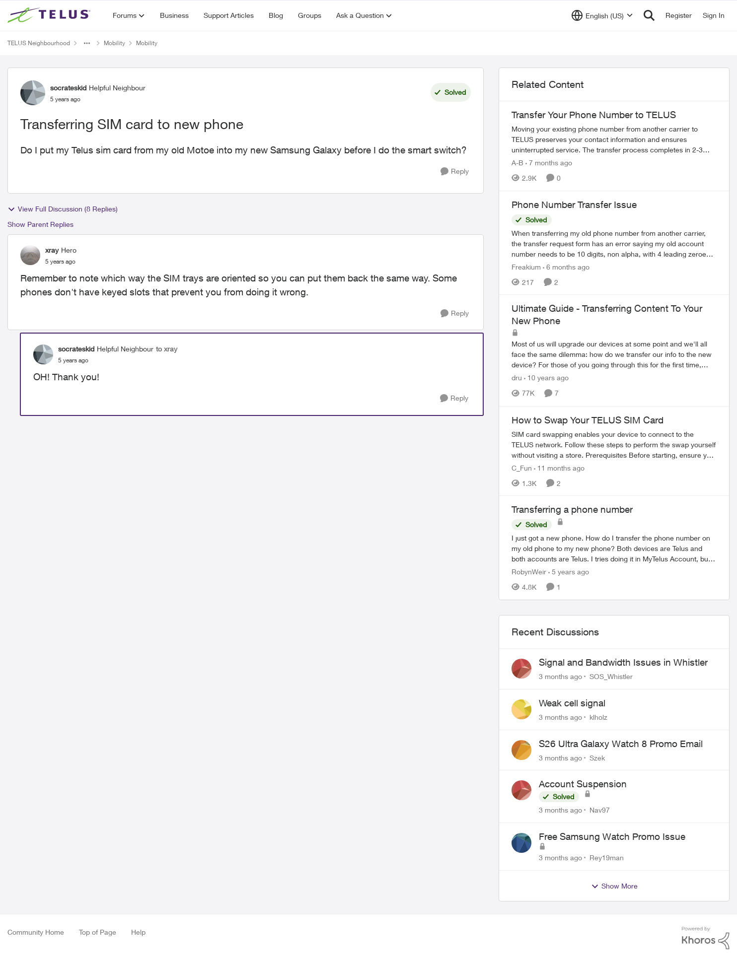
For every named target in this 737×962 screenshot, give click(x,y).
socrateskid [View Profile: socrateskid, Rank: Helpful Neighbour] (68, 87)
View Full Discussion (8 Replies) (62, 209)
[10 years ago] (546, 378)
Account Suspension (583, 783)
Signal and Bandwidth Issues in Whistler (623, 662)
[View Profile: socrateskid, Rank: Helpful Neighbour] (32, 92)
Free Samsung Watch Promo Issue (612, 836)
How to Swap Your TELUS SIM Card (587, 419)
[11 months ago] (559, 467)
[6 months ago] (566, 266)
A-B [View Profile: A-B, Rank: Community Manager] (517, 162)
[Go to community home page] (50, 15)
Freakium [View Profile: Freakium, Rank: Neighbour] (526, 266)
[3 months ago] (560, 676)
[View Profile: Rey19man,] (521, 843)
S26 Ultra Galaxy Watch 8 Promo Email (621, 743)
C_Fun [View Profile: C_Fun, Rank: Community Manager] (522, 467)
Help (138, 932)
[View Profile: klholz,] (521, 709)
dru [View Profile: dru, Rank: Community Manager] (517, 378)
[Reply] (455, 171)
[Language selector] (602, 15)
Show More (614, 886)
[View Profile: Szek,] (521, 750)
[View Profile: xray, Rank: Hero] (30, 255)
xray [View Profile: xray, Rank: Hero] (52, 250)
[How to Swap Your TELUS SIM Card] (614, 444)
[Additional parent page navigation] (87, 43)
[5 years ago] (568, 571)
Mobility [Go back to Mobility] (114, 43)
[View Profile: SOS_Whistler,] (521, 669)
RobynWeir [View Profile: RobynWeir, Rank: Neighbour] (529, 571)
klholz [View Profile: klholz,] (598, 717)
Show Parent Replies (40, 224)
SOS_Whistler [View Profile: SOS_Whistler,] (611, 676)
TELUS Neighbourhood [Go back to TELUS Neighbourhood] (38, 43)
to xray (166, 348)
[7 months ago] (548, 162)
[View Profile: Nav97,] (521, 790)
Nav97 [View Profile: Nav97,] (600, 810)
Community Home (35, 932)
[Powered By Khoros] (706, 938)
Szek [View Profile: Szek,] (597, 757)
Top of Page (97, 932)
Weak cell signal (572, 702)
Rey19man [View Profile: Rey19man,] (607, 857)
